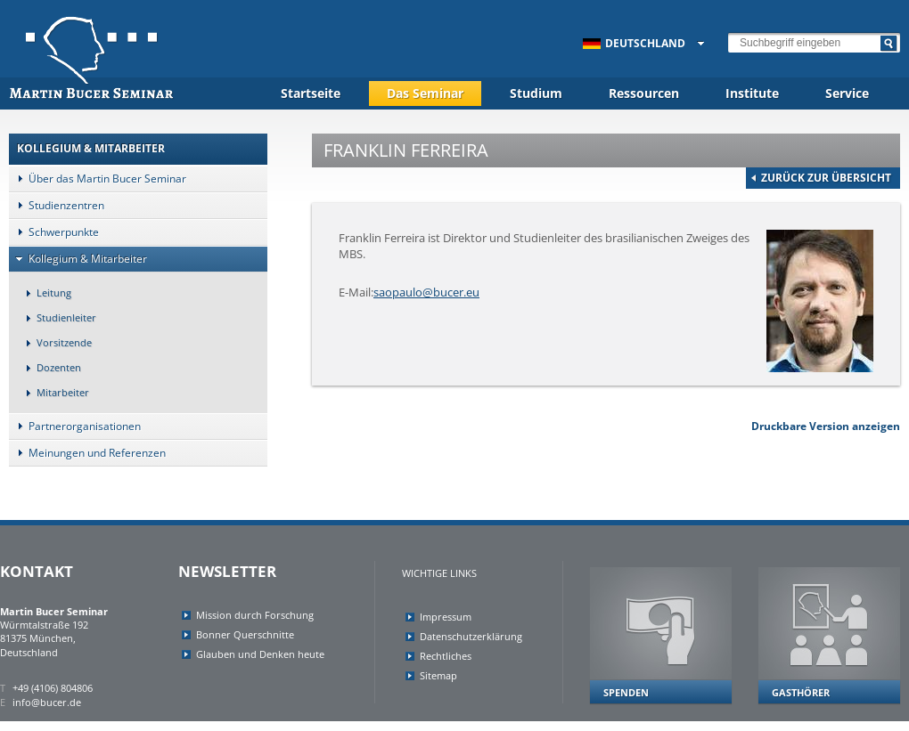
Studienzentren (56, 205)
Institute (752, 93)
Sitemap (438, 675)
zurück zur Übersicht (826, 177)
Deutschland (634, 43)
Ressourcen (644, 93)
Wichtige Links (439, 573)
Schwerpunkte (54, 232)
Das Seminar (425, 93)
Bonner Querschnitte (245, 634)
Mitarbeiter (53, 392)
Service (847, 93)
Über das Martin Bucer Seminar (97, 179)
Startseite (310, 93)
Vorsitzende (54, 342)
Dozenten (49, 367)
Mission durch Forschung (255, 614)
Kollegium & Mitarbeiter (78, 259)
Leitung (44, 292)
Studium (536, 93)
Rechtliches (445, 655)
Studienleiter (56, 317)
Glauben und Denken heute (260, 654)
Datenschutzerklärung (471, 636)
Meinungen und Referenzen (87, 453)
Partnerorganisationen (75, 426)
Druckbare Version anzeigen (825, 426)
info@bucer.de (46, 702)
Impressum (445, 616)
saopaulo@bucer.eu (426, 292)
